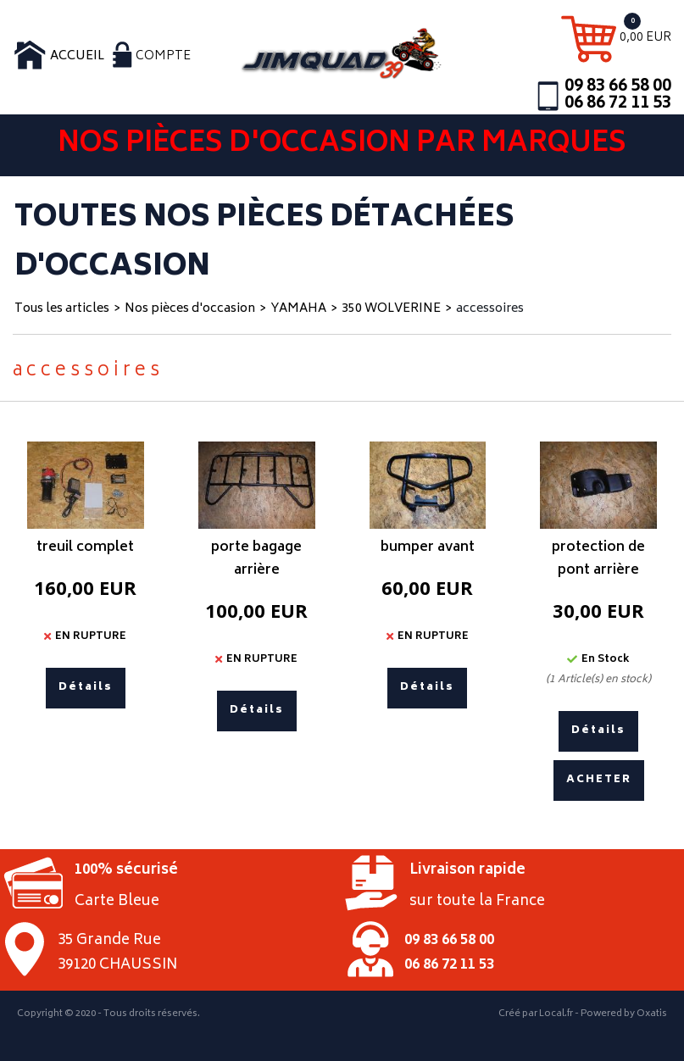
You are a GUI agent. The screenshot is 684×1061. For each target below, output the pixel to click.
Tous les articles (61, 308)
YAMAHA (298, 308)
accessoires (490, 308)
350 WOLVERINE (391, 308)
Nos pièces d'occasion (190, 308)
